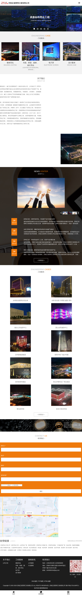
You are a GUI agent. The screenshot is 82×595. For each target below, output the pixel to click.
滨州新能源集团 (20, 355)
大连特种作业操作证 (16, 547)
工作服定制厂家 (61, 545)
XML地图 (34, 581)
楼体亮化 (18, 563)
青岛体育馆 (20, 409)
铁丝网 (63, 547)
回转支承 (25, 547)
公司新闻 (31, 563)
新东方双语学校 (61, 409)
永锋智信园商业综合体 (20, 300)
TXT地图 (40, 581)
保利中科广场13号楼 (61, 355)
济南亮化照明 (31, 545)
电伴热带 (44, 547)
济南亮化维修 (52, 545)
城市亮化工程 (15, 545)
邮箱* (2, 465)
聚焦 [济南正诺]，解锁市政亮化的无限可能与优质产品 (39, 250)
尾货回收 (34, 550)
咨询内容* (4, 475)
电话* (2, 455)
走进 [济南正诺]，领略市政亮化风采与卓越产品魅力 (39, 229)
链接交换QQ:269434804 (75, 541)
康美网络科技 (44, 588)
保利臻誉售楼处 (20, 382)
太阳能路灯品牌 (12, 550)
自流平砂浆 (57, 547)
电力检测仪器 (33, 547)
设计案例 (18, 572)
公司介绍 (5, 563)
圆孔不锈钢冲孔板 (5, 547)
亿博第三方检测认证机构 (24, 550)
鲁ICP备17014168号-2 (72, 585)
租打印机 (75, 547)
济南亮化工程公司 (5, 545)
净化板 (39, 547)
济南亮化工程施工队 (41, 545)
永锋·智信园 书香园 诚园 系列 (61, 300)
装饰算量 (50, 547)
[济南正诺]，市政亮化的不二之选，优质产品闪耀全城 (39, 239)
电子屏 (18, 570)
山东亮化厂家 (23, 545)
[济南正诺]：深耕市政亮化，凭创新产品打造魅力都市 (39, 219)
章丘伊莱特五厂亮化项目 (61, 382)
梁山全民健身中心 (61, 327)
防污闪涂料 (69, 547)
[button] (79, 213)
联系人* (3, 446)
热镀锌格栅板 (76, 545)
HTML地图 (47, 581)
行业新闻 (31, 565)
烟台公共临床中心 (20, 327)
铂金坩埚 (68, 545)
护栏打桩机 (3, 550)
